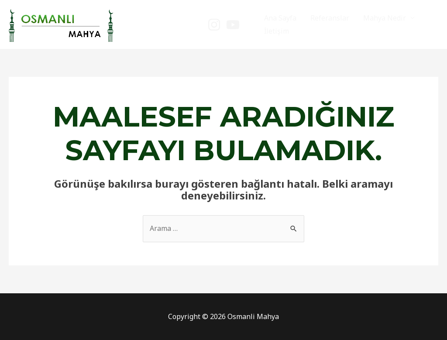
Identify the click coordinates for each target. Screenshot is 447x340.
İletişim (276, 31)
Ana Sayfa (280, 18)
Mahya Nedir (384, 18)
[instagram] (214, 24)
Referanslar (329, 18)
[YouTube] (233, 24)
